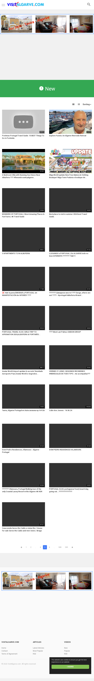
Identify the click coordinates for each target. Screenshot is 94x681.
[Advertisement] (47, 56)
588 (59, 547)
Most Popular (38, 651)
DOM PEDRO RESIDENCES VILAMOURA (65, 450)
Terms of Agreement (9, 654)
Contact (5, 651)
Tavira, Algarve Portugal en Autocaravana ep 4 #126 (23, 410)
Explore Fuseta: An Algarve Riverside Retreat (67, 136)
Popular (67, 651)
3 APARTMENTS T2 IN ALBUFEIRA (16, 253)
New (66, 648)
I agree (70, 666)
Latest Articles (38, 648)
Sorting (87, 104)
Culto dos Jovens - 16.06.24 (60, 410)
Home (4, 648)
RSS (34, 654)
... (35, 547)
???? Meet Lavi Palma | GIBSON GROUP (65, 332)
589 (66, 547)
